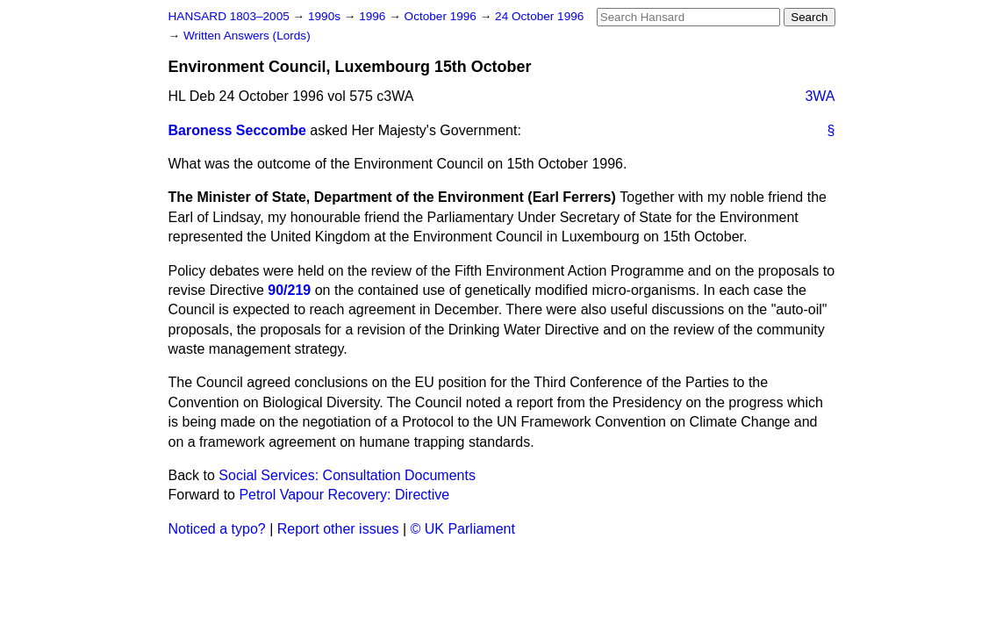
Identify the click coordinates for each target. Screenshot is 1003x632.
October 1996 (442, 16)
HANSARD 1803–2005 (229, 16)
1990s (326, 16)
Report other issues (338, 528)
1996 (374, 16)
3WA (820, 96)
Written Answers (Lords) (247, 35)
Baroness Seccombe (237, 130)
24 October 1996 (539, 16)
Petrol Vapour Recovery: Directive (344, 494)
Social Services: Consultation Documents (347, 475)
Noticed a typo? (217, 528)
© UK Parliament (463, 528)
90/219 (289, 290)
